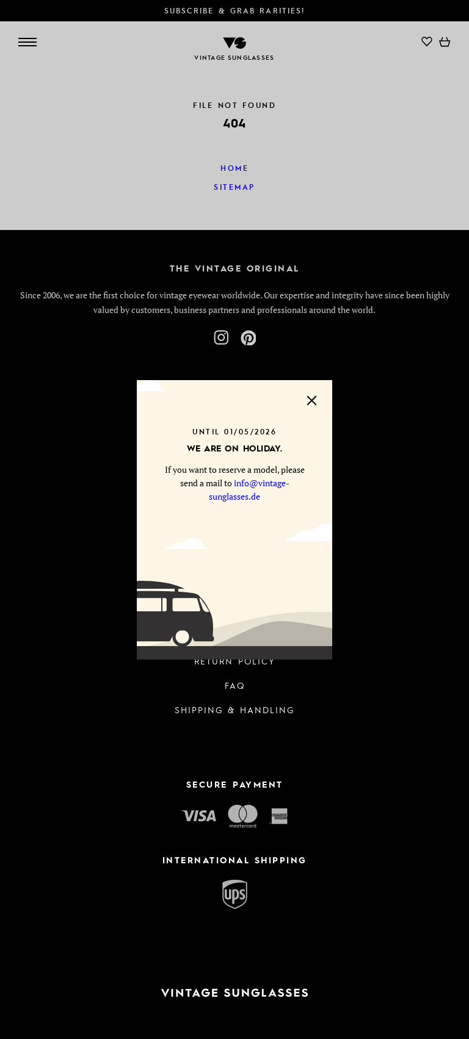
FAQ (235, 685)
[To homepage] (234, 993)
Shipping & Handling (234, 709)
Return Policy (234, 660)
